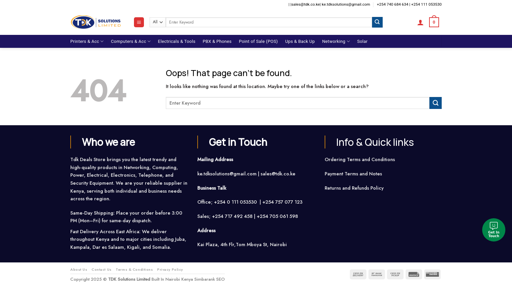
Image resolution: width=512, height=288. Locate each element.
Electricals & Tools (176, 41)
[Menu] (139, 22)
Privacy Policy (170, 269)
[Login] (420, 22)
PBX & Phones (217, 41)
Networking (336, 41)
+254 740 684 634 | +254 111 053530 (409, 4)
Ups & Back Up (300, 41)
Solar (362, 41)
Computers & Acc (131, 41)
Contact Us (102, 269)
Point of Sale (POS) (258, 41)
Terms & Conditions (134, 269)
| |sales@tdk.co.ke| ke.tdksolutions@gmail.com (329, 4)
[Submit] (377, 22)
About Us (79, 269)
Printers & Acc (86, 41)
